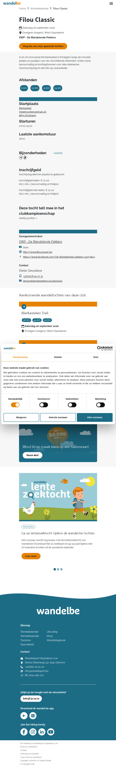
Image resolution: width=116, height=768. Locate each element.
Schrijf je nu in (31, 698)
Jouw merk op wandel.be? (31, 757)
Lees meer (31, 556)
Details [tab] (58, 357)
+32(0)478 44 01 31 (33, 276)
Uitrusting (52, 631)
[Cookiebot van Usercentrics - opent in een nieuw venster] (99, 348)
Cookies (23, 750)
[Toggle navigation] (111, 3)
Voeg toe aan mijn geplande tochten (43, 46)
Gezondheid (27, 644)
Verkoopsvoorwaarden (29, 754)
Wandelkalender (39, 8)
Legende (58, 153)
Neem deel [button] (32, 455)
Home (22, 8)
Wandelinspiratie (29, 636)
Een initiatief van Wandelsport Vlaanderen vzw (39, 743)
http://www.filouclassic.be (37, 252)
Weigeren (21, 417)
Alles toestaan (94, 417)
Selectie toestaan (58, 417)
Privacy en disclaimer (28, 747)
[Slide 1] (55, 569)
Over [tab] (96, 357)
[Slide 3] (61, 569)
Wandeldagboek (56, 640)
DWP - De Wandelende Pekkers (40, 241)
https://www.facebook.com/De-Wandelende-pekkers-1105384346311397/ (60, 256)
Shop (50, 636)
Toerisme (25, 640)
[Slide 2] (58, 569)
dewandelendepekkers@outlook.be (42, 281)
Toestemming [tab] (20, 357)
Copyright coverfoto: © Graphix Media (35, 760)
